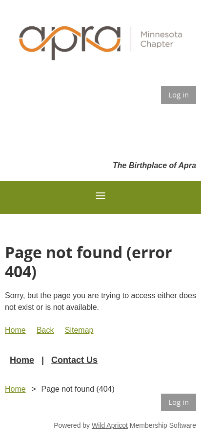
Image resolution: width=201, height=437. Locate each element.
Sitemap (79, 330)
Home (15, 330)
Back (45, 330)
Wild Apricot (110, 425)
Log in (178, 94)
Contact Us (74, 360)
